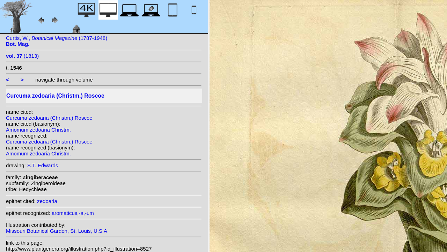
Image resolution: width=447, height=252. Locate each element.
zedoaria (47, 201)
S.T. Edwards (42, 165)
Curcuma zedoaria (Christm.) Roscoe (49, 118)
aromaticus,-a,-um (73, 213)
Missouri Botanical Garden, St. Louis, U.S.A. (57, 231)
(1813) (22, 56)
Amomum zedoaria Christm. (38, 130)
